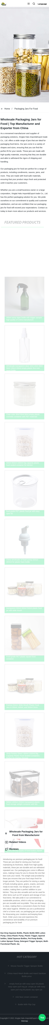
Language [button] (42, 4)
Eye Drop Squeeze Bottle (11, 933)
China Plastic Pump (15, 936)
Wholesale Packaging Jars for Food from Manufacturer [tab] (24, 833)
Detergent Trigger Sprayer (31, 941)
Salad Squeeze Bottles (17, 938)
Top (42, 1018)
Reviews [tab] (12, 849)
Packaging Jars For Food (26, 109)
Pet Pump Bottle (35, 938)
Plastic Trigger (31, 936)
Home (7, 109)
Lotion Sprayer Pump (10, 941)
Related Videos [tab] (15, 842)
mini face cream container (27, 997)
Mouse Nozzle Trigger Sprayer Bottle (27, 966)
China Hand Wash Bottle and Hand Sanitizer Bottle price (27, 974)
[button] (28, 3)
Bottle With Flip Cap (27, 1004)
